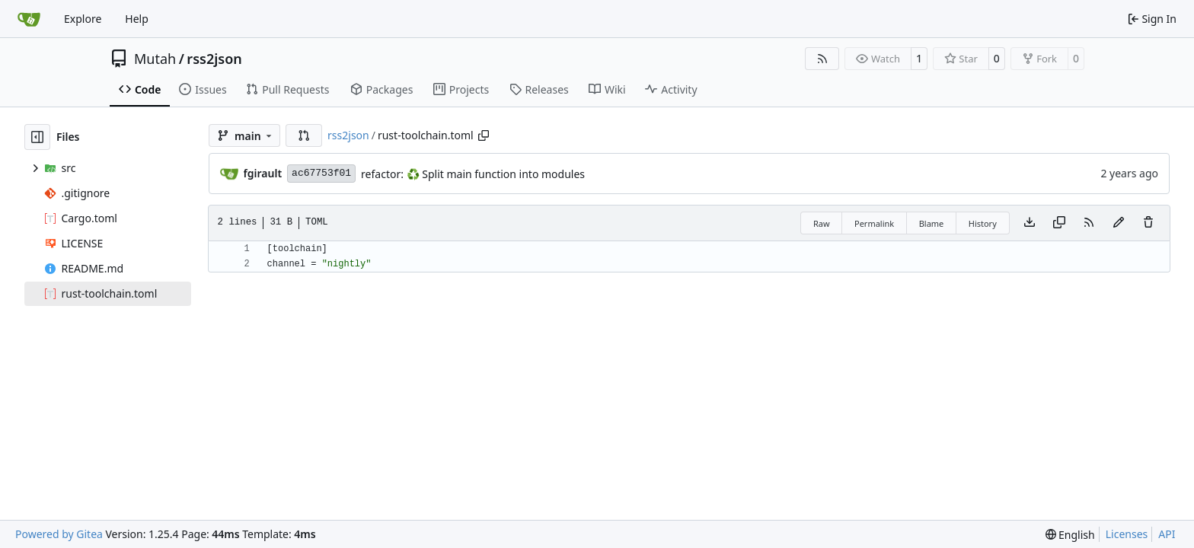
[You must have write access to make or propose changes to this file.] (1148, 223)
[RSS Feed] (822, 58)
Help (136, 18)
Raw (821, 223)
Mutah (155, 58)
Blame (931, 223)
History (983, 223)
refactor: (384, 174)
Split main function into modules (502, 174)
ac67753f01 (321, 173)
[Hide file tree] (37, 137)
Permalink (874, 223)
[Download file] (1029, 223)
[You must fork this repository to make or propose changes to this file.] (1118, 223)
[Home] (29, 19)
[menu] (1070, 534)
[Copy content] (1059, 223)
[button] (304, 135)
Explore (82, 18)
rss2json (214, 58)
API (1166, 534)
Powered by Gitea (59, 534)
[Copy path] (483, 135)
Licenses (1127, 534)
